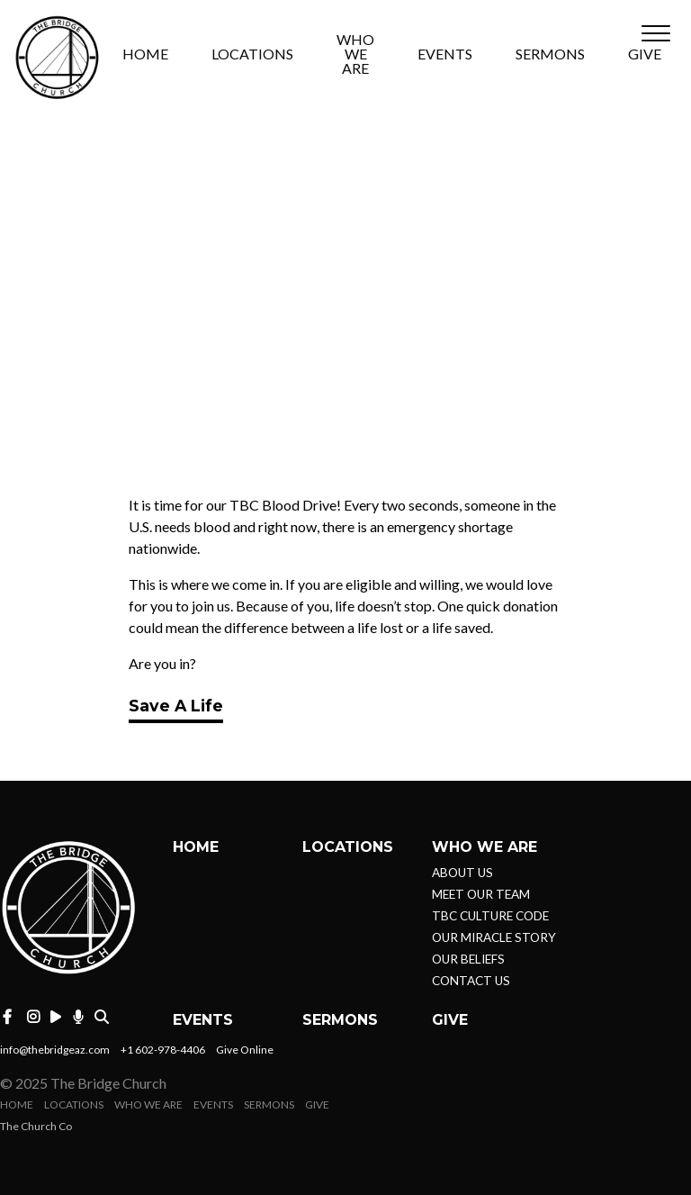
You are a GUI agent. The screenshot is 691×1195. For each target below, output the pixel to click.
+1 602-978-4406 (163, 1049)
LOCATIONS (252, 54)
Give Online (245, 1049)
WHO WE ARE (355, 54)
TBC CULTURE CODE (490, 916)
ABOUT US (462, 872)
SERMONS (550, 54)
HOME (145, 54)
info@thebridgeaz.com (55, 1049)
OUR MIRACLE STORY (494, 937)
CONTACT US (471, 980)
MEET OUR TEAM (481, 894)
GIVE (644, 54)
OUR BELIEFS (468, 959)
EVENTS (444, 54)
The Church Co (36, 1126)
